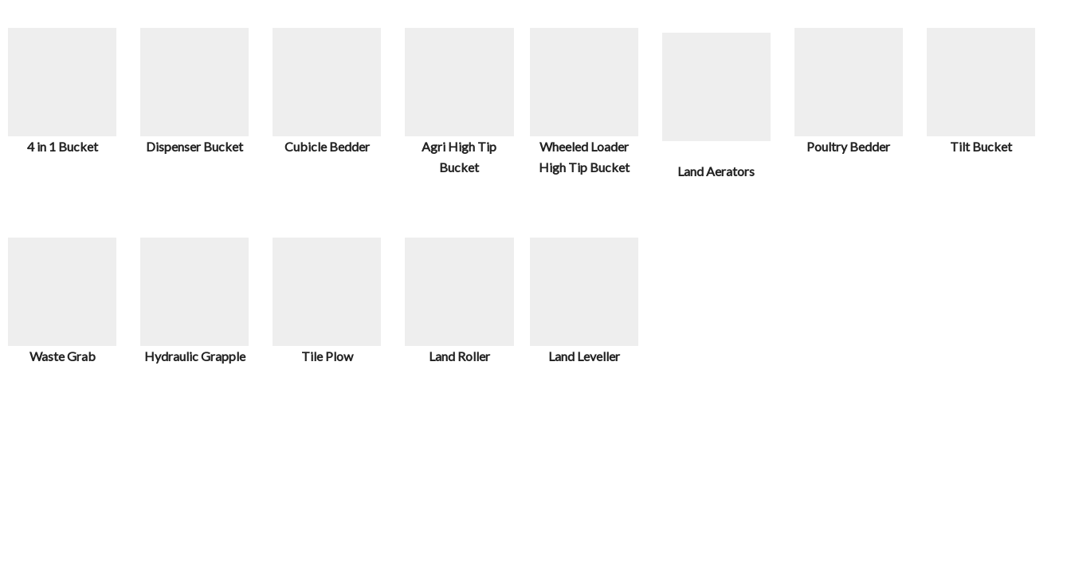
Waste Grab (62, 356)
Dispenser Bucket (194, 146)
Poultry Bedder (848, 146)
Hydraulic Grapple (194, 356)
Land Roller (459, 356)
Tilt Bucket (981, 146)
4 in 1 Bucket (62, 146)
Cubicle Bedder (327, 146)
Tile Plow (327, 356)
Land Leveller (584, 356)
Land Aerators (716, 171)
